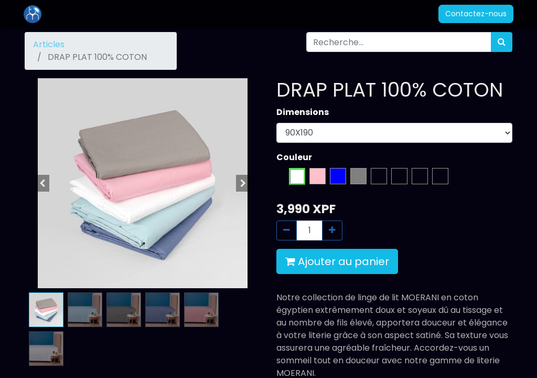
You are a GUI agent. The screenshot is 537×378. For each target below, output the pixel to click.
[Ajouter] (332, 230)
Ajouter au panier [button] (337, 261)
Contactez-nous (475, 13)
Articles (49, 44)
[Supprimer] (286, 230)
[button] (42, 183)
